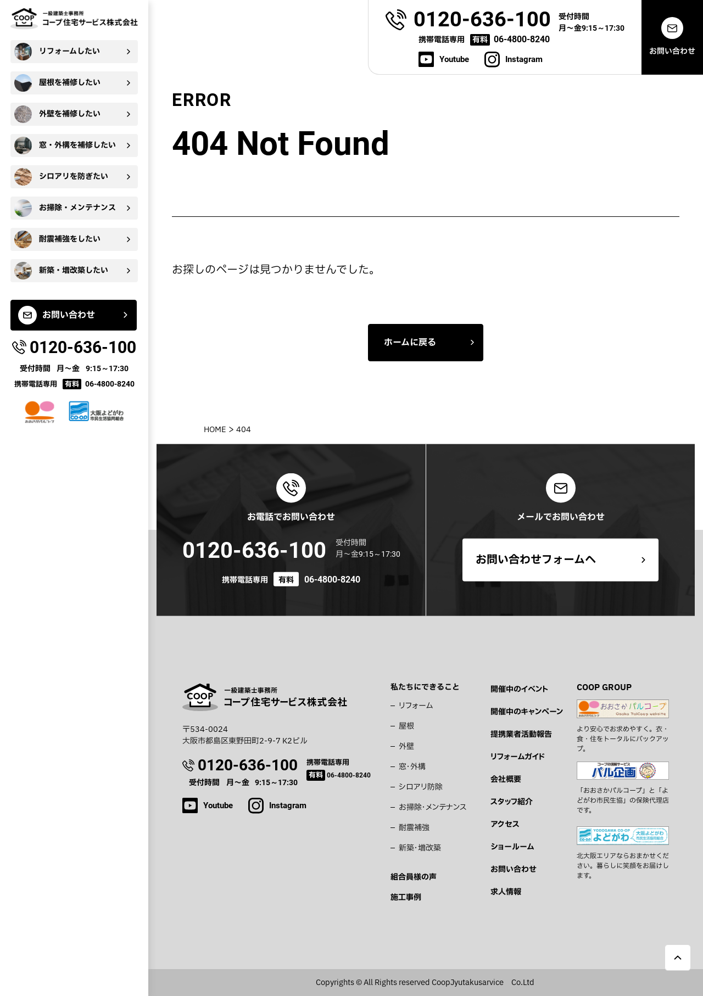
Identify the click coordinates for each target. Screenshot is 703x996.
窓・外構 (412, 767)
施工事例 (405, 897)
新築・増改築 (420, 848)
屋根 (406, 726)
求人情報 (505, 892)
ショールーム (512, 847)
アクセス (505, 824)
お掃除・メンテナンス (433, 807)
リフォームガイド (517, 757)
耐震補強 (414, 827)
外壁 (406, 746)
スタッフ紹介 (511, 802)
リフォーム (416, 706)
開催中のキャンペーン (526, 712)
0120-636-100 (254, 550)
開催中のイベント (519, 689)
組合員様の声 (413, 877)
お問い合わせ (513, 869)
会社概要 (505, 779)
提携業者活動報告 (521, 734)
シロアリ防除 (421, 787)
